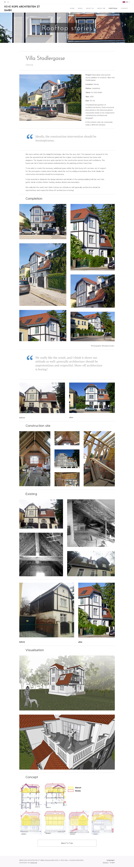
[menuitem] (72, 8)
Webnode (33, 863)
